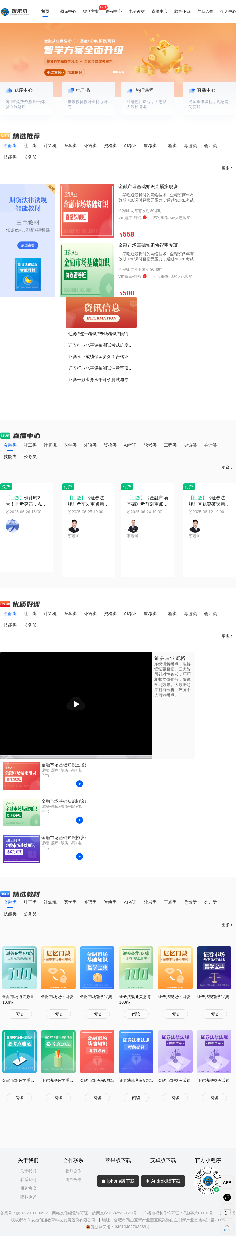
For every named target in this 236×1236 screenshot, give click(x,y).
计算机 (50, 145)
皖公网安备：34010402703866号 (118, 1227)
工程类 (170, 145)
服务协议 (28, 1188)
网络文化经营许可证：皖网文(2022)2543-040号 (95, 1213)
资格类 (110, 145)
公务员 (30, 157)
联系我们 (28, 1179)
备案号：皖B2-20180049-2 (24, 1213)
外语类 (90, 145)
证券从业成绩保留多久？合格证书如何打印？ (102, 356)
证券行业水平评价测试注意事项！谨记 (102, 368)
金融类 (10, 145)
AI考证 (130, 145)
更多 (227, 168)
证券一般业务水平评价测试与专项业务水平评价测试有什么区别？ (102, 379)
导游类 (190, 145)
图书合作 (73, 1179)
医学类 (70, 145)
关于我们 (28, 1171)
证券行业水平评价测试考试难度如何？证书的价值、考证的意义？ (102, 345)
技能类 (10, 157)
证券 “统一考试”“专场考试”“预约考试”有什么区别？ (102, 333)
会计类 (210, 145)
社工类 (30, 145)
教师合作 (73, 1171)
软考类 (150, 145)
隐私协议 (28, 1196)
